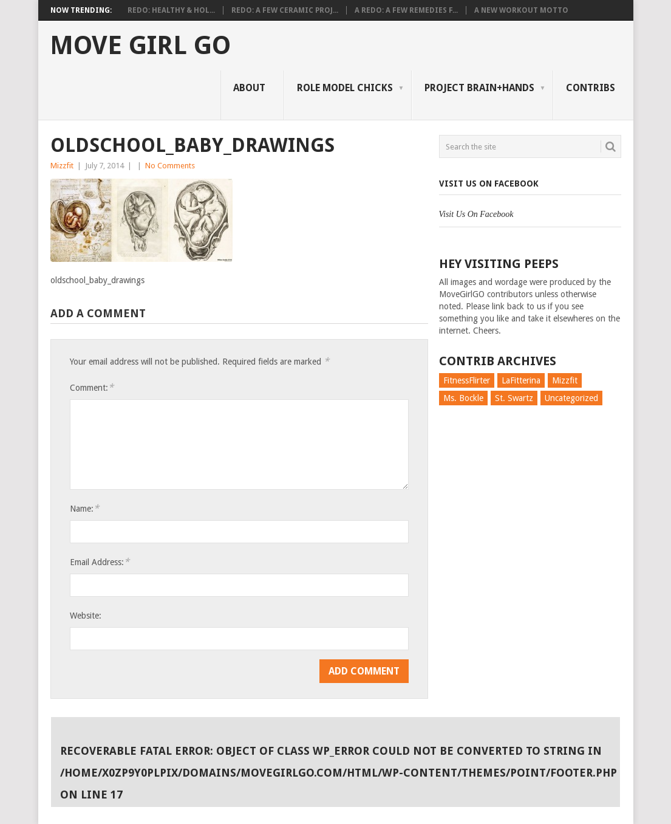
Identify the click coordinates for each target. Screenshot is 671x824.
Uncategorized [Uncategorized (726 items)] (571, 398)
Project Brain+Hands (479, 88)
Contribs (590, 88)
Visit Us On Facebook (489, 183)
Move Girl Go (140, 45)
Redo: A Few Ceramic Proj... (284, 10)
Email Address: (99, 562)
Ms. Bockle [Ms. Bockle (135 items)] (463, 398)
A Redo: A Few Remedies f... (406, 10)
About (249, 88)
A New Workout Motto (521, 10)
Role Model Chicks (345, 88)
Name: (84, 508)
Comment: (92, 387)
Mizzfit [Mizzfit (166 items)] (564, 380)
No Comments (170, 165)
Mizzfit (61, 165)
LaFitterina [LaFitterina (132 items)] (521, 380)
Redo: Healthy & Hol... (171, 10)
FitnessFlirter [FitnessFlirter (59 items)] (466, 380)
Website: (85, 615)
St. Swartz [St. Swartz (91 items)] (514, 398)
